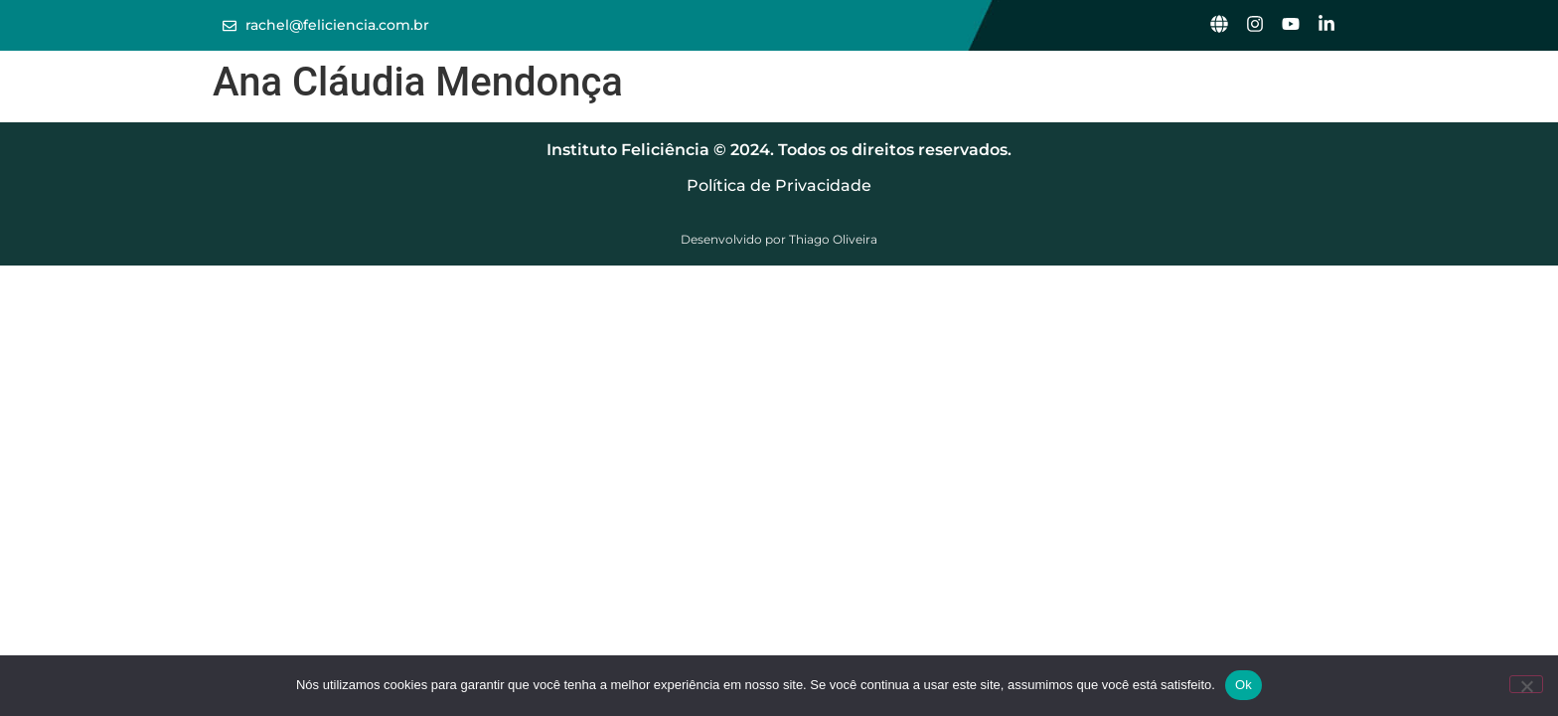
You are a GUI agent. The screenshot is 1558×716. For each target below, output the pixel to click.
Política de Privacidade (779, 185)
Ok (1243, 684)
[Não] (1526, 684)
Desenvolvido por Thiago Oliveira (779, 239)
